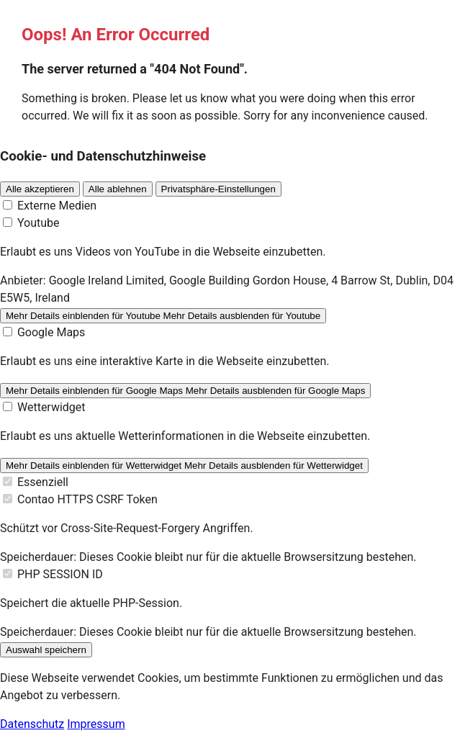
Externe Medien (56, 205)
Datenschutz (32, 724)
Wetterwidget (51, 407)
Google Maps (51, 332)
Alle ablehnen (118, 189)
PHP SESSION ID (60, 574)
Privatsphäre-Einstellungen (218, 189)
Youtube (38, 223)
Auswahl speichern (46, 649)
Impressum (96, 724)
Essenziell (42, 482)
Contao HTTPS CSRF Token (87, 499)
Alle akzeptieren (40, 189)
